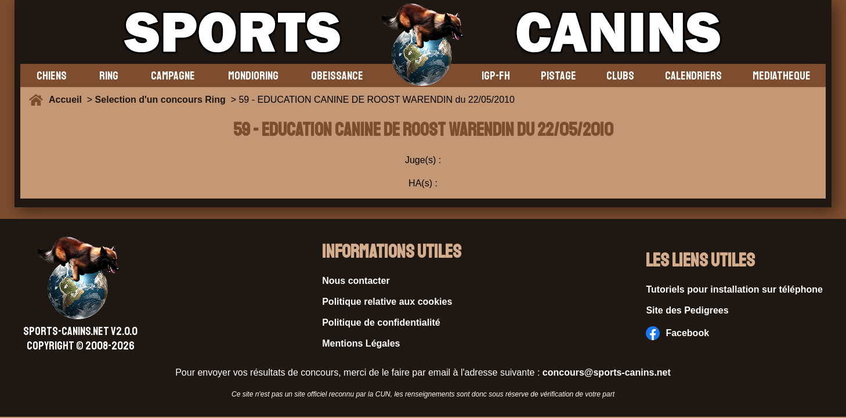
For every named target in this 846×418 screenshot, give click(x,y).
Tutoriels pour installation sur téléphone (734, 289)
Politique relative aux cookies (387, 302)
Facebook (677, 333)
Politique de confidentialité (381, 322)
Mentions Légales (361, 343)
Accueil (68, 100)
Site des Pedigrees (687, 310)
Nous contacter (355, 281)
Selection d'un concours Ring (160, 100)
